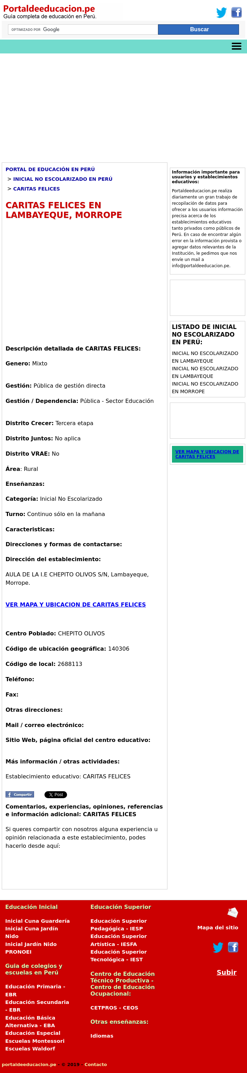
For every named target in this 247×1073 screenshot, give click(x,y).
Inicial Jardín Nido (31, 944)
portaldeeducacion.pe (29, 1064)
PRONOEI (18, 952)
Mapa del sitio (217, 927)
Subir (227, 973)
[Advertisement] (123, 105)
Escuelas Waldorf (30, 1049)
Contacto (95, 1064)
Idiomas (101, 1036)
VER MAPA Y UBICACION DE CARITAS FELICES (76, 604)
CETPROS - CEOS (114, 1008)
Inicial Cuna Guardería (37, 921)
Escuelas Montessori (35, 1041)
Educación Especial (32, 1033)
